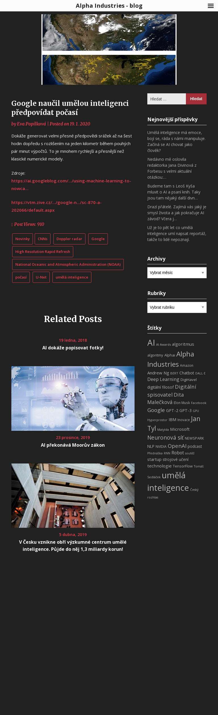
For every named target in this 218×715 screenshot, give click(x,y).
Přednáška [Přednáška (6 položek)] (155, 453)
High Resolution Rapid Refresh (42, 251)
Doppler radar (69, 238)
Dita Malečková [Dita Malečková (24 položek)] (165, 398)
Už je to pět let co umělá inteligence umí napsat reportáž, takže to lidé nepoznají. (176, 233)
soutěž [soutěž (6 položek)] (189, 453)
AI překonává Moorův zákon (73, 445)
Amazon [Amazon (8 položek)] (186, 365)
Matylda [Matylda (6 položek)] (163, 430)
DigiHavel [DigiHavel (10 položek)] (189, 379)
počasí (21, 277)
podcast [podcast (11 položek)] (195, 446)
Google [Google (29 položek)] (156, 409)
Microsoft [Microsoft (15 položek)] (180, 429)
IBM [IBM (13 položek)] (172, 419)
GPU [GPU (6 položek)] (196, 411)
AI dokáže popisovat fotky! (73, 348)
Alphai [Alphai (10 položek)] (169, 355)
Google (98, 238)
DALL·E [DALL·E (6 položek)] (200, 373)
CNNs (42, 238)
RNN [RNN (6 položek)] (167, 453)
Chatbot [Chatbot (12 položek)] (186, 373)
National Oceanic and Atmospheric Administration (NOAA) (68, 264)
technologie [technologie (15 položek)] (159, 466)
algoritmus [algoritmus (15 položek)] (183, 344)
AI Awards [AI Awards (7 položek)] (163, 344)
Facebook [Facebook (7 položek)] (198, 403)
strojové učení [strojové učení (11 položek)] (175, 459)
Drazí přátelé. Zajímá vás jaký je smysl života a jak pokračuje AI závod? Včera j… (176, 212)
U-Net (41, 277)
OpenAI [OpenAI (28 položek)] (177, 445)
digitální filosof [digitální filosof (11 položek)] (160, 387)
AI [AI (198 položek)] (151, 342)
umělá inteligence (72, 277)
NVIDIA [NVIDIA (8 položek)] (161, 446)
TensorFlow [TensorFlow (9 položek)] (183, 466)
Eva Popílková (31, 124)
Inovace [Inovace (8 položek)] (183, 419)
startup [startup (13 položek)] (154, 459)
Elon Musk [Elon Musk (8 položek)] (182, 402)
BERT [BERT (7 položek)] (174, 373)
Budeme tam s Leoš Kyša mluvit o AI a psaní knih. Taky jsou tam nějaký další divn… (173, 192)
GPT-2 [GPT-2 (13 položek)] (172, 410)
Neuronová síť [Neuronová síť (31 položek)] (165, 437)
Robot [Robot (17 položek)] (177, 453)
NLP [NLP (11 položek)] (150, 446)
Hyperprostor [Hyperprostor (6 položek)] (157, 420)
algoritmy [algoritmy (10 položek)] (155, 355)
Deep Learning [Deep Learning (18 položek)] (163, 379)
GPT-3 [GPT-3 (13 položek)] (185, 410)
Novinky (22, 238)
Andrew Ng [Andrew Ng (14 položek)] (158, 373)
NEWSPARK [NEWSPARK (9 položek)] (194, 438)
